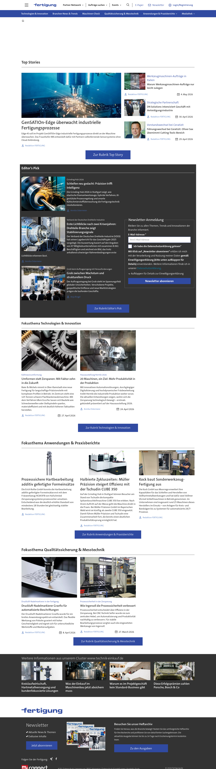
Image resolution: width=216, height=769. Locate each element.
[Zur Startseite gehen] (45, 5)
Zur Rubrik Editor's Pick (108, 308)
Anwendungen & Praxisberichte (159, 13)
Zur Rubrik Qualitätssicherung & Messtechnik (108, 641)
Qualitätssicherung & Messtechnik (121, 13)
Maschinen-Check (91, 13)
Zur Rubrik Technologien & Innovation (108, 427)
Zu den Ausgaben (141, 748)
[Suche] (128, 5)
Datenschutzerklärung (149, 268)
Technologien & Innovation (34, 13)
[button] (189, 674)
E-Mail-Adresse (137, 234)
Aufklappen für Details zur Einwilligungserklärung (157, 273)
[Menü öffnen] (26, 5)
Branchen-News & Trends (65, 13)
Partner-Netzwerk (72, 4)
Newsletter (158, 5)
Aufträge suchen (96, 4)
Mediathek (187, 13)
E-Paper (139, 5)
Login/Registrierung (183, 4)
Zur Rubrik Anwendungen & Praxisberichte (108, 534)
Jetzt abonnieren (41, 745)
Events (115, 4)
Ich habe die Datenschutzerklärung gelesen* (157, 246)
